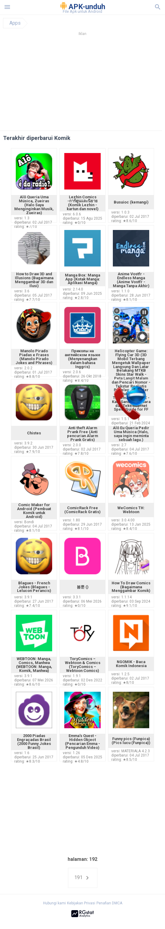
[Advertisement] (82, 84)
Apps (15, 23)
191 (82, 878)
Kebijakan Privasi (81, 903)
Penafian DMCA (109, 903)
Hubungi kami (54, 903)
